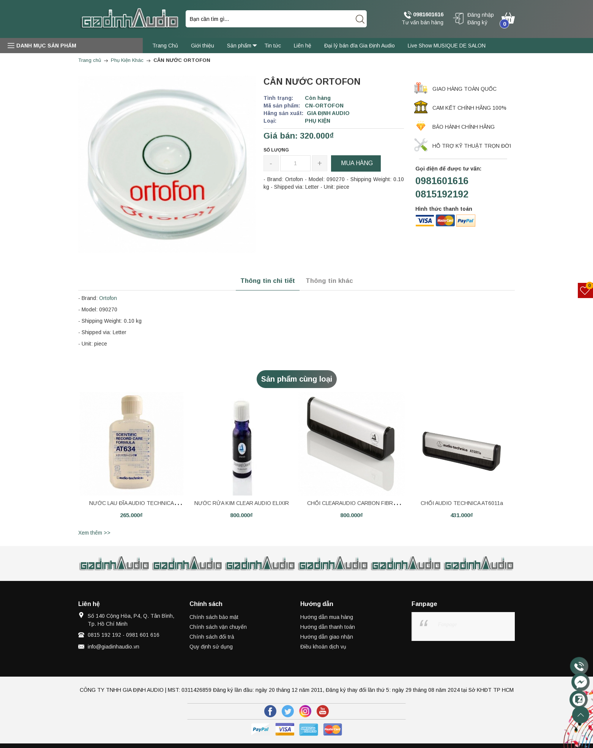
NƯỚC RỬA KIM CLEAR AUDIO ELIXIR (241, 503)
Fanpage (447, 624)
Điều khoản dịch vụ (323, 647)
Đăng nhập (480, 15)
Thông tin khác (329, 280)
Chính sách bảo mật (213, 617)
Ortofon (108, 298)
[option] (131, 459)
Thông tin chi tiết (267, 280)
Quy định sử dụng (211, 647)
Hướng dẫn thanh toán (327, 627)
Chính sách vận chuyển (218, 627)
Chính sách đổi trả (211, 637)
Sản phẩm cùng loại (296, 379)
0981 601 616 (142, 635)
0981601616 (423, 15)
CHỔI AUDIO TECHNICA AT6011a (462, 503)
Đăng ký (477, 22)
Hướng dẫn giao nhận (326, 637)
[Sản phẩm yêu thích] (585, 290)
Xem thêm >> (94, 533)
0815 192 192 (104, 635)
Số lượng (276, 150)
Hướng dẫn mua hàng (326, 617)
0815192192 (441, 194)
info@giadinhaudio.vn (113, 647)
